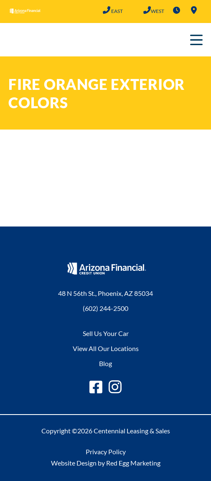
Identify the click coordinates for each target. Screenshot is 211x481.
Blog (105, 363)
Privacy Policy (106, 452)
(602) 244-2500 (106, 10)
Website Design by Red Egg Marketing (105, 463)
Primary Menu (196, 39)
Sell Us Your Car (106, 333)
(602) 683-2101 (147, 10)
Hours (176, 10)
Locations (193, 10)
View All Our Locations (106, 348)
